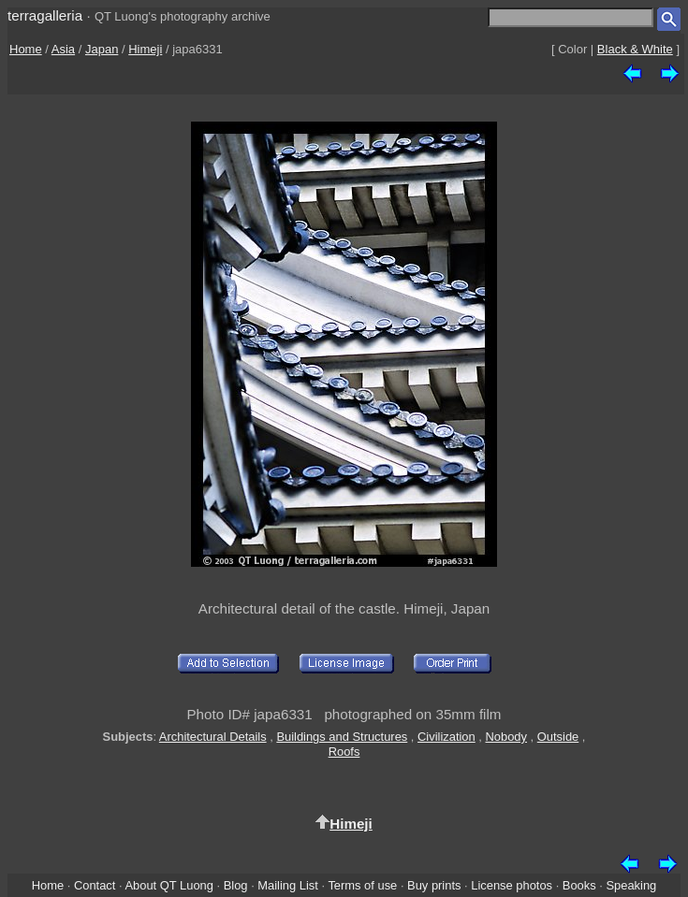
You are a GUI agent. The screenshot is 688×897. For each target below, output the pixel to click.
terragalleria (44, 15)
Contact (94, 885)
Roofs (344, 752)
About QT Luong (168, 885)
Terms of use (362, 885)
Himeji (145, 49)
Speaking (631, 885)
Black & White (635, 49)
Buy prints (434, 885)
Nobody (507, 737)
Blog (236, 885)
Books (579, 885)
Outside (557, 737)
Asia (63, 49)
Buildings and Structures (341, 737)
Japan (101, 49)
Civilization (446, 737)
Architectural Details (213, 737)
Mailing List (287, 885)
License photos (511, 885)
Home (25, 49)
